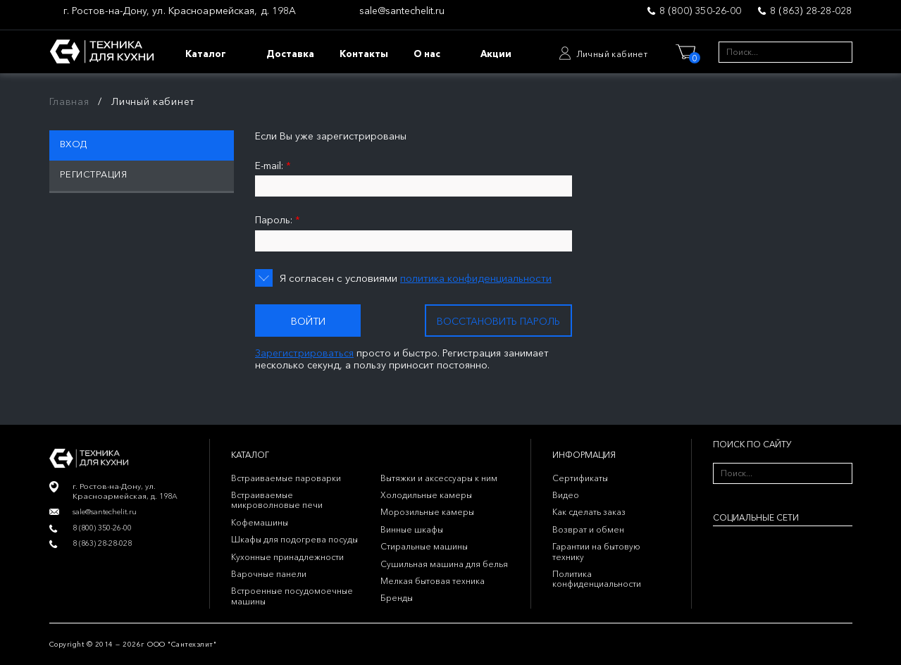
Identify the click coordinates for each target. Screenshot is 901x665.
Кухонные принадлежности (287, 557)
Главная (69, 101)
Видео (565, 495)
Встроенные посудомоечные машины (292, 595)
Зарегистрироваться (304, 353)
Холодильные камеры (426, 495)
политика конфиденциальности (476, 278)
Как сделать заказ (589, 511)
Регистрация (94, 174)
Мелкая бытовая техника (432, 581)
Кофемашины (259, 522)
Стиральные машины (424, 546)
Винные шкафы (411, 529)
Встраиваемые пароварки (286, 478)
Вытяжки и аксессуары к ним (438, 478)
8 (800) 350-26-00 (700, 10)
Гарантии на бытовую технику (596, 551)
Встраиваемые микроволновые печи (277, 500)
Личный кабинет (612, 54)
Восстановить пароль (498, 321)
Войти (308, 321)
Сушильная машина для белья (444, 564)
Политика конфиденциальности (596, 578)
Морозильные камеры (427, 511)
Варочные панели (268, 573)
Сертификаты (580, 478)
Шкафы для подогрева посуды (294, 539)
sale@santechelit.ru (402, 11)
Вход (73, 143)
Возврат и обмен (588, 529)
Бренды (396, 597)
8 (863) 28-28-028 (811, 10)
